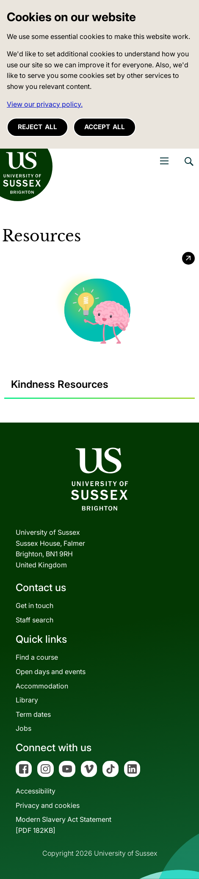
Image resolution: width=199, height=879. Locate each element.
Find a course (37, 657)
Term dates (33, 714)
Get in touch (34, 605)
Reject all (37, 127)
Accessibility (35, 791)
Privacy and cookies (48, 805)
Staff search (34, 620)
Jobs (23, 728)
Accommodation (42, 686)
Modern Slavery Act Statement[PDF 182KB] (63, 825)
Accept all (104, 127)
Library (27, 700)
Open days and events (51, 671)
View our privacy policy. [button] (45, 104)
